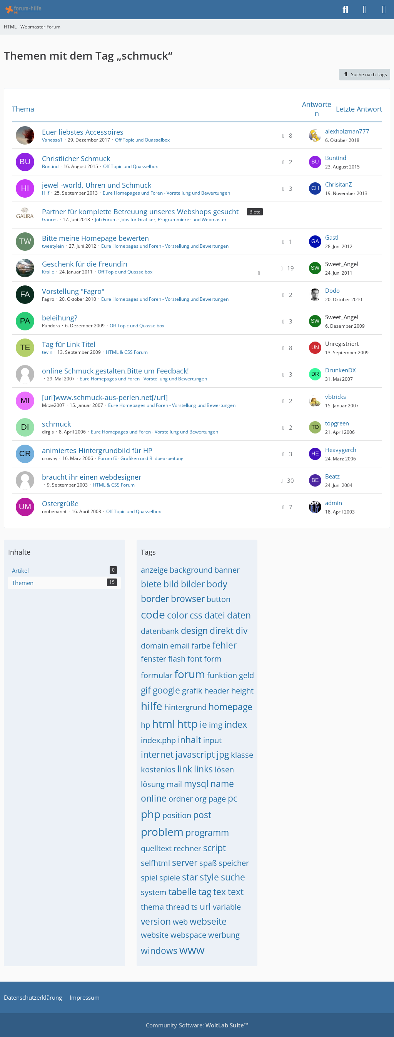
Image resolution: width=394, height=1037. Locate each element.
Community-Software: (197, 1025)
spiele (169, 877)
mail (174, 784)
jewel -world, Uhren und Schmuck (96, 185)
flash (176, 659)
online (154, 798)
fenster (153, 659)
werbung (224, 935)
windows (159, 950)
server (184, 862)
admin (333, 503)
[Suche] (345, 9)
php (150, 814)
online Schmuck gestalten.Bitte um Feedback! (115, 370)
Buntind (50, 166)
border (155, 598)
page (217, 799)
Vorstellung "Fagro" (73, 291)
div (241, 630)
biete (151, 584)
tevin (47, 352)
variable (227, 907)
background (191, 570)
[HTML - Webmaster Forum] (23, 9)
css (196, 615)
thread (177, 907)
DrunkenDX (340, 370)
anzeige (154, 570)
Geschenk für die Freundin (84, 263)
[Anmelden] (364, 9)
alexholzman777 (347, 131)
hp (145, 725)
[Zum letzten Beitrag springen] (315, 135)
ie (203, 724)
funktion (222, 675)
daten (239, 615)
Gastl (332, 237)
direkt (222, 630)
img (215, 725)
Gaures (50, 219)
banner (227, 570)
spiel (149, 877)
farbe (201, 645)
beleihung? (59, 317)
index (235, 724)
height (242, 690)
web (180, 922)
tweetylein (53, 246)
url (205, 906)
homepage (230, 706)
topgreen (337, 423)
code (153, 614)
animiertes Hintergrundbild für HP (97, 450)
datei (214, 615)
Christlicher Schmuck (76, 158)
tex (219, 891)
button (218, 599)
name (222, 783)
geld (246, 675)
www (192, 949)
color (177, 615)
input (212, 740)
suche (233, 877)
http (187, 723)
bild (171, 584)
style (209, 877)
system (154, 892)
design (194, 630)
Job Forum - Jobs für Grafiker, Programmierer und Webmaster (161, 219)
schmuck (56, 423)
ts (194, 907)
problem (162, 831)
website (155, 935)
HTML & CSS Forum (127, 352)
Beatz (332, 476)
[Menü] (384, 9)
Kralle (48, 271)
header (216, 690)
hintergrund (185, 707)
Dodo (332, 290)
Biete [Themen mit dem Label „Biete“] (254, 211)
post (202, 815)
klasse (242, 755)
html (163, 723)
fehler (224, 645)
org (201, 799)
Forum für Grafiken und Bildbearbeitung (141, 458)
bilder (193, 584)
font (194, 659)
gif (146, 690)
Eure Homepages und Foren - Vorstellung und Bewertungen (166, 193)
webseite (208, 921)
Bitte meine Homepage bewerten (95, 238)
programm (207, 832)
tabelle (183, 891)
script (214, 848)
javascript (195, 754)
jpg (223, 754)
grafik (192, 690)
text (236, 891)
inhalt (189, 740)
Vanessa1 (52, 140)
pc (232, 798)
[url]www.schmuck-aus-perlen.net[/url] (105, 397)
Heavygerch (340, 449)
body (217, 584)
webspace (188, 935)
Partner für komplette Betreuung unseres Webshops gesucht (140, 211)
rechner (187, 848)
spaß (208, 863)
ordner (181, 799)
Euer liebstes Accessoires (83, 132)
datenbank (160, 631)
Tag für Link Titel (68, 344)
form (213, 659)
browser (188, 598)
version (156, 921)
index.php (158, 740)
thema (152, 907)
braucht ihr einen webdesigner (91, 477)
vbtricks (335, 396)
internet (157, 754)
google (166, 690)
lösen (224, 769)
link (184, 769)
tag (205, 891)
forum (189, 674)
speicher (234, 863)
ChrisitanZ (338, 184)
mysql (196, 783)
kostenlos (158, 769)
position (176, 815)
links (203, 769)
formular (156, 675)
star (190, 877)
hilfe (151, 706)
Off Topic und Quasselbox (142, 140)
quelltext (156, 848)
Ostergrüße (60, 503)
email (180, 645)
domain (154, 645)
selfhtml (155, 863)
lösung (153, 784)
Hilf (45, 193)
